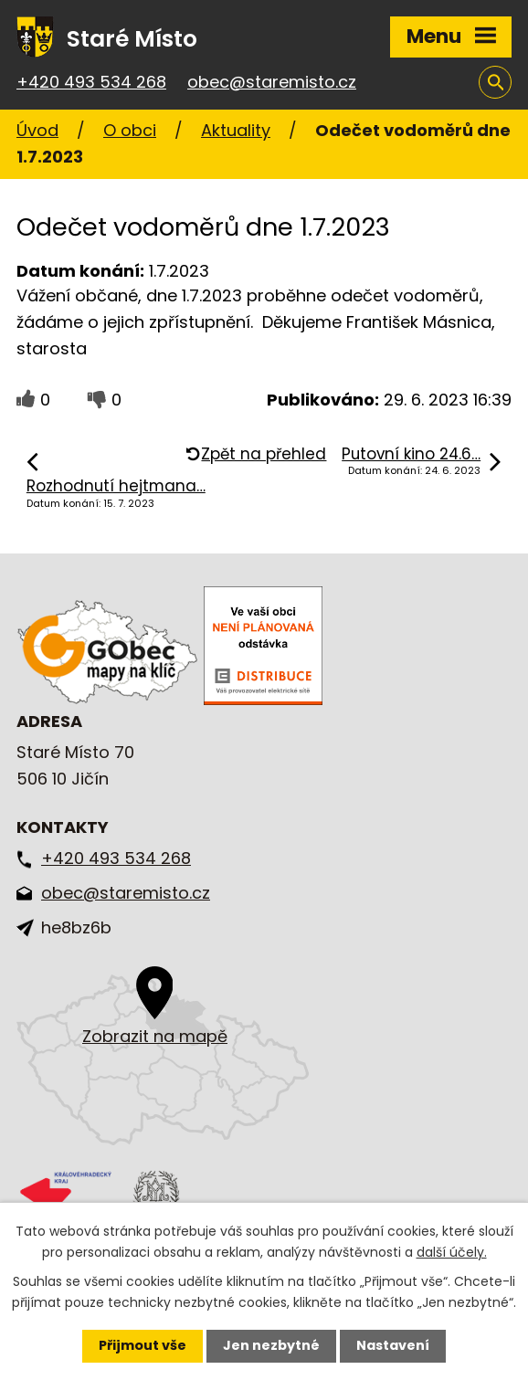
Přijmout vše (142, 1345)
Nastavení (392, 1345)
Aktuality (235, 130)
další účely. (452, 1252)
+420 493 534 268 (91, 81)
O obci (129, 130)
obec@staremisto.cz (271, 81)
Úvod (37, 130)
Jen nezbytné (271, 1345)
